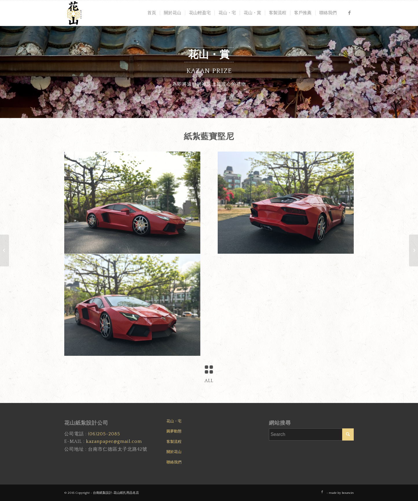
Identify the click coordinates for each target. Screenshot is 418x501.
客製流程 (174, 442)
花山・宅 (174, 421)
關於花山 (174, 452)
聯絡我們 (174, 462)
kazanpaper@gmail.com (114, 441)
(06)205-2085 (104, 433)
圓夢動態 (174, 431)
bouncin (348, 493)
